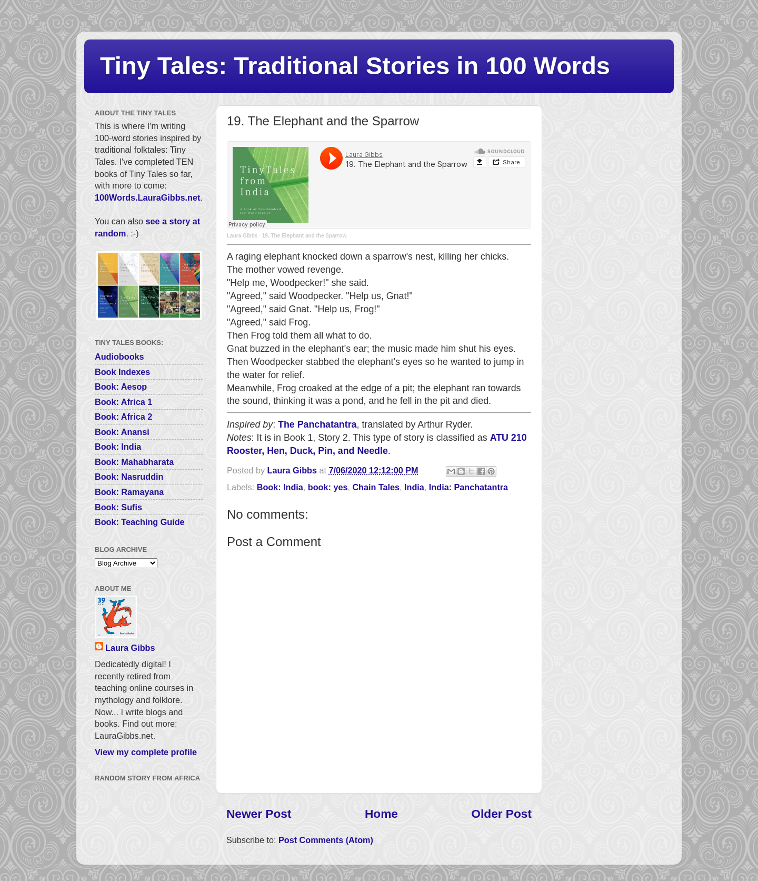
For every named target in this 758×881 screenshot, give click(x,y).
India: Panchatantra (468, 487)
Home (381, 813)
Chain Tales (376, 487)
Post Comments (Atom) (325, 840)
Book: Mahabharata (134, 462)
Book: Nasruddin (129, 476)
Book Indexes (122, 372)
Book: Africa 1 (123, 402)
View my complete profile (146, 752)
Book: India (280, 487)
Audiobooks (119, 356)
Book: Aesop (121, 386)
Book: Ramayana (129, 492)
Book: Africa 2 (123, 416)
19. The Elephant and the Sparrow (304, 236)
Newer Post (258, 813)
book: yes (328, 487)
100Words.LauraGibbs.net (147, 197)
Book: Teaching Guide (140, 522)
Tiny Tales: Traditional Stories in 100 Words (355, 66)
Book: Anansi (122, 432)
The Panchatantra (317, 424)
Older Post (501, 813)
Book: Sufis (118, 507)
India (414, 487)
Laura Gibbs (242, 236)
